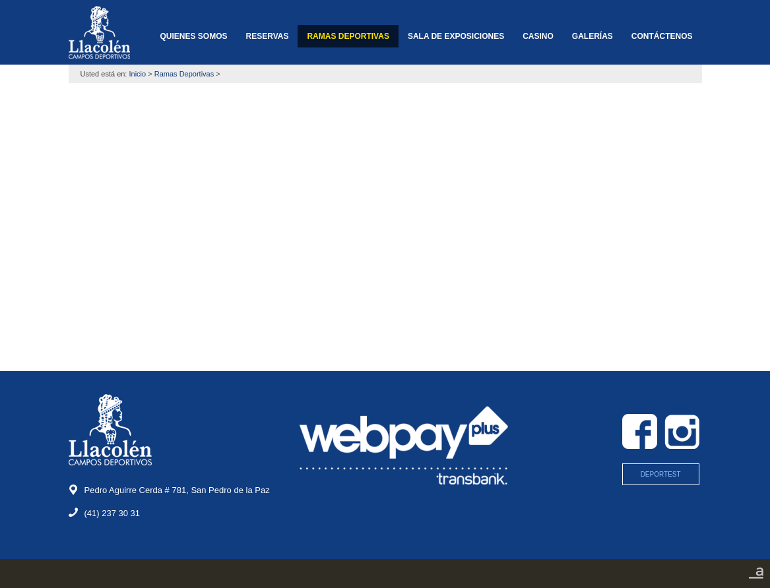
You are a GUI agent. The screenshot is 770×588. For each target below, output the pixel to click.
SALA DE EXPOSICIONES (456, 36)
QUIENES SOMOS (193, 36)
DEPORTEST (661, 474)
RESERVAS (267, 36)
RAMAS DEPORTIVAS (348, 36)
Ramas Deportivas (184, 74)
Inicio (137, 74)
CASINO (538, 36)
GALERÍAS (592, 36)
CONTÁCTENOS (662, 36)
